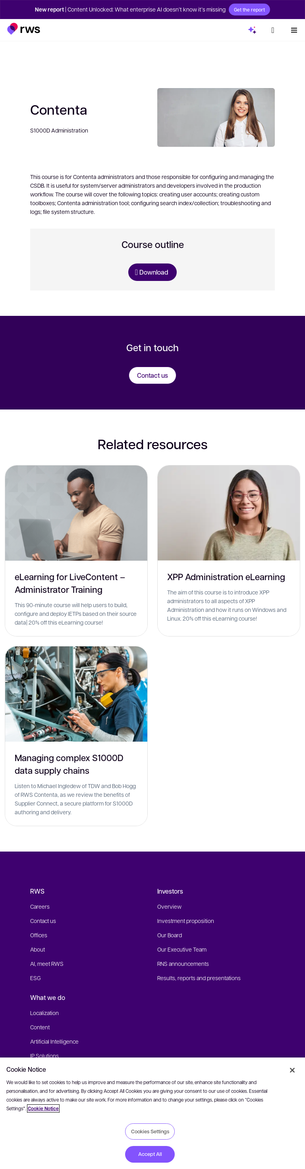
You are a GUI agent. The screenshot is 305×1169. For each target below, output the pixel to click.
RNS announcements (183, 963)
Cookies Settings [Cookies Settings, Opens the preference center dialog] (150, 1131)
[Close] (292, 1070)
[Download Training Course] (152, 272)
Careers (40, 906)
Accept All (150, 1153)
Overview (169, 906)
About (37, 949)
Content (40, 1027)
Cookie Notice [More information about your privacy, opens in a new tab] (43, 1108)
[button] (23, 29)
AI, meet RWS (47, 963)
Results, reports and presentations (199, 977)
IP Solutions (44, 1055)
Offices (38, 934)
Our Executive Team (182, 949)
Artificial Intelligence (54, 1041)
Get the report (249, 9)
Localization (44, 1012)
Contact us (43, 920)
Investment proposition (185, 920)
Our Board (169, 934)
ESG (35, 977)
